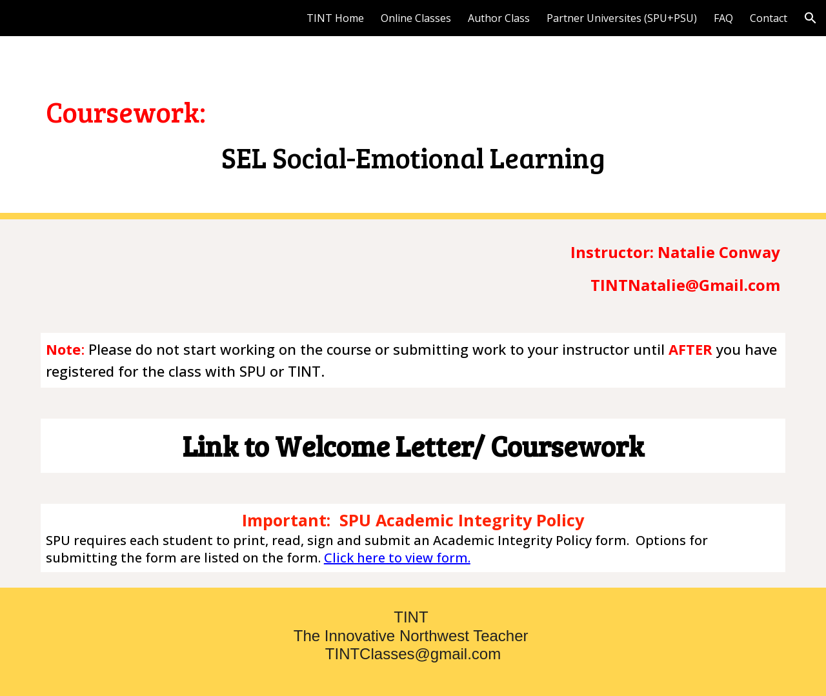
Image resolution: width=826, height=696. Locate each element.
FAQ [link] (723, 18)
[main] (413, 127)
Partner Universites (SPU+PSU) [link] (622, 18)
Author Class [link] (499, 18)
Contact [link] (768, 18)
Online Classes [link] (416, 18)
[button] (810, 18)
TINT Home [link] (335, 18)
